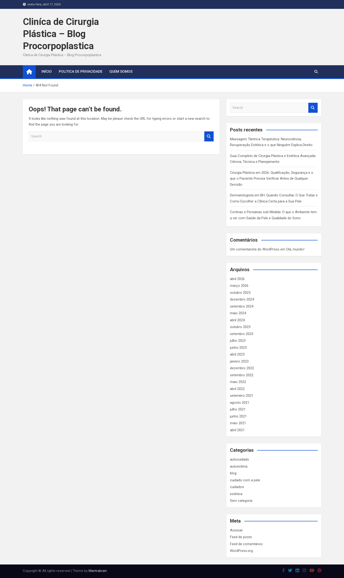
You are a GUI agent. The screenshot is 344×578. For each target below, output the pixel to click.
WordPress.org (241, 551)
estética (236, 494)
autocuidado (239, 459)
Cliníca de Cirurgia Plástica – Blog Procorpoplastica (61, 33)
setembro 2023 (241, 334)
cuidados (237, 487)
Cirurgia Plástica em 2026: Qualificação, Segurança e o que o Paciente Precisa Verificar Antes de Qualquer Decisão (271, 179)
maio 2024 (238, 313)
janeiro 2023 (239, 361)
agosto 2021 (239, 402)
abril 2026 (237, 279)
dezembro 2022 (242, 368)
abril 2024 (237, 320)
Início (47, 71)
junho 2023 (238, 347)
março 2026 (239, 286)
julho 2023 (238, 341)
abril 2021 (237, 430)
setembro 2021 (241, 395)
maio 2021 (238, 423)
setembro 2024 (241, 306)
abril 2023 (237, 354)
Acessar (236, 530)
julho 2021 (238, 409)
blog (233, 473)
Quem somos (120, 71)
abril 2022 (237, 389)
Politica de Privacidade (80, 71)
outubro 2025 (240, 293)
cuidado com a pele (245, 480)
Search (209, 136)
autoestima (238, 466)
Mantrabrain (98, 571)
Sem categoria (241, 501)
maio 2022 (238, 382)
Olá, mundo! (295, 249)
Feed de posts (241, 537)
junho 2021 (238, 416)
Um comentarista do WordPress (254, 249)
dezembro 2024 (242, 299)
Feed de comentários (246, 544)
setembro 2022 (241, 375)
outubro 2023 (240, 327)
